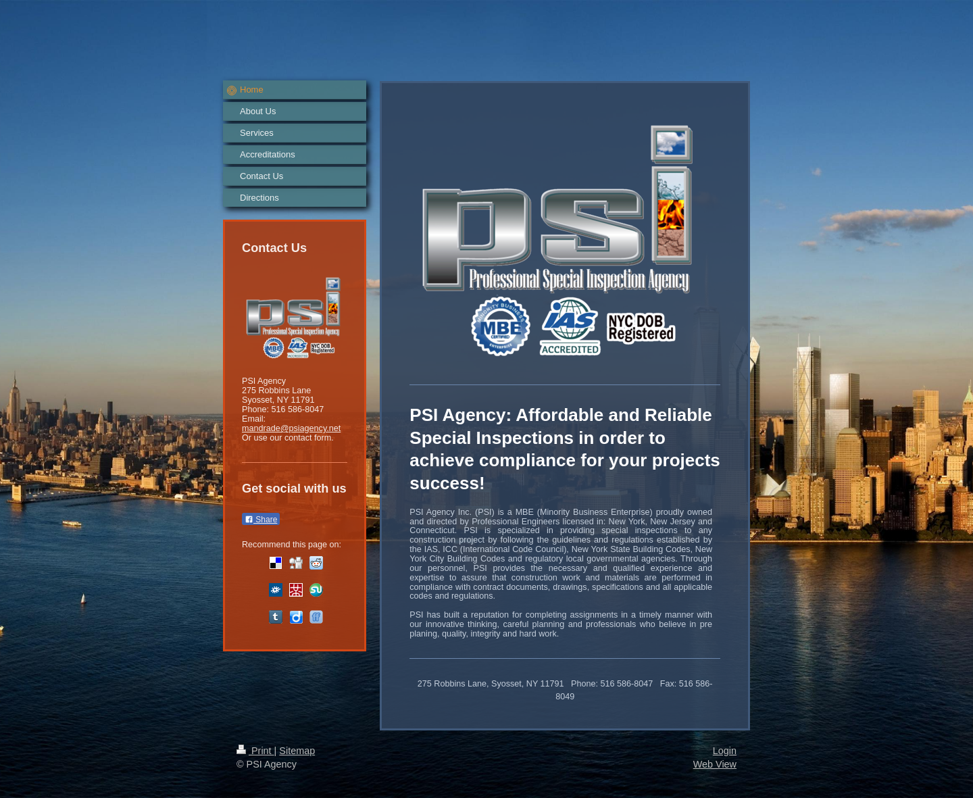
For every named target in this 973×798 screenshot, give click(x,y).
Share (261, 519)
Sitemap (297, 750)
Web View (715, 764)
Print (255, 750)
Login (725, 750)
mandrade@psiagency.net (291, 428)
